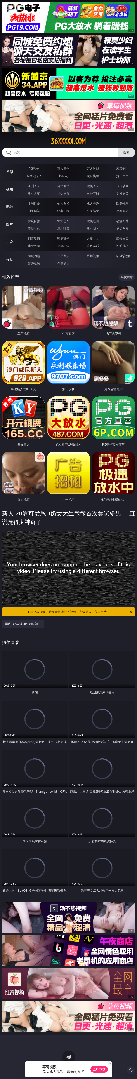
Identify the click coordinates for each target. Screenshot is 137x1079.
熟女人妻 (34, 193)
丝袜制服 (63, 193)
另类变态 (122, 211)
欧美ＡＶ (93, 186)
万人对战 (93, 168)
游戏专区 (122, 168)
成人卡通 (93, 203)
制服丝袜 (34, 211)
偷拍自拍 (63, 203)
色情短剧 (63, 263)
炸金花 (63, 176)
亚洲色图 (63, 221)
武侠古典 (122, 238)
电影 (9, 206)
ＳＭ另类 (122, 193)
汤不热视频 (122, 256)
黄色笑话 (93, 246)
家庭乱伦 (63, 238)
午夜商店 (63, 256)
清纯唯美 (63, 228)
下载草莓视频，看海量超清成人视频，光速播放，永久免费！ (80, 611)
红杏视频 (34, 263)
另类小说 (63, 246)
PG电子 (34, 168)
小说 (9, 241)
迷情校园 (34, 246)
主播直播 (93, 193)
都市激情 (34, 238)
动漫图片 (122, 221)
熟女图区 (93, 228)
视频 (9, 189)
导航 (9, 259)
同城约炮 (34, 256)
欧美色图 (93, 221)
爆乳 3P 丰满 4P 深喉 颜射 (23, 624)
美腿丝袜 (34, 228)
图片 (9, 224)
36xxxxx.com (68, 141)
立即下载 (99, 1069)
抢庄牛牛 (122, 176)
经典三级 (63, 211)
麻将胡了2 (34, 176)
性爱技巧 (122, 246)
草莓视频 (93, 256)
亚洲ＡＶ (34, 186)
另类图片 (122, 228)
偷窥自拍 (34, 221)
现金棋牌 (93, 176)
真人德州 (63, 168)
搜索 (126, 152)
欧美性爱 (122, 203)
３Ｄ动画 (122, 186)
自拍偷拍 (63, 186)
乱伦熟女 (93, 211)
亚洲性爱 (34, 203)
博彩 (9, 171)
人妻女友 (93, 238)
